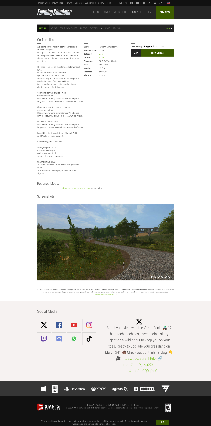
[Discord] (155, 2)
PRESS (136, 404)
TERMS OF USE (112, 404)
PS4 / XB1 (117, 28)
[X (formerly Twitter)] (126, 2)
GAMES (106, 12)
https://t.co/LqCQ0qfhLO (139, 370)
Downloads (57, 2)
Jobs (109, 2)
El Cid (101, 57)
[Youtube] (137, 2)
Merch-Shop (44, 2)
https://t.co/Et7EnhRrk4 (139, 358)
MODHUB (42, 28)
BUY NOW (165, 12)
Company (99, 2)
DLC (126, 12)
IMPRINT (126, 404)
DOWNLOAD (157, 53)
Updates (78, 2)
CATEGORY (95, 28)
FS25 (107, 28)
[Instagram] (143, 2)
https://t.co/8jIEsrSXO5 (139, 364)
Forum (69, 2)
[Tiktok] (161, 2)
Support (88, 2)
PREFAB (83, 28)
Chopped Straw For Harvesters (76, 188)
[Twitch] (149, 2)
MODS (135, 12)
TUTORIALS (148, 12)
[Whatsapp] (120, 2)
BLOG (96, 12)
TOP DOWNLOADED (68, 28)
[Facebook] (132, 2)
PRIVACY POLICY (94, 404)
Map (101, 54)
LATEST (53, 28)
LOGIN (167, 28)
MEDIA (117, 12)
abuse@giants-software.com (105, 294)
